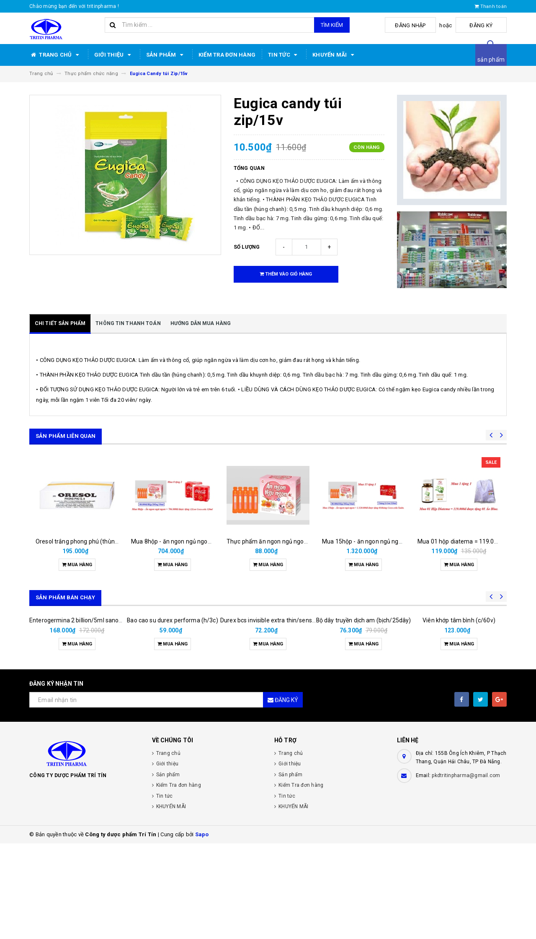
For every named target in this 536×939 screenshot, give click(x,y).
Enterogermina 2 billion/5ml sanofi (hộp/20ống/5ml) (100, 716)
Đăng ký (485, 25)
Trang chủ (55, 55)
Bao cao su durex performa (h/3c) (172, 716)
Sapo (202, 930)
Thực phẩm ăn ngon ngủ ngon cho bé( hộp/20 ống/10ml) (303, 541)
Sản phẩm (166, 55)
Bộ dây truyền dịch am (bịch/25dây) (363, 688)
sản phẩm (491, 59)
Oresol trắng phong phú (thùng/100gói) (88, 541)
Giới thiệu (114, 55)
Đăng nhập (424, 25)
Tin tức (284, 55)
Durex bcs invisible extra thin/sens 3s (270, 716)
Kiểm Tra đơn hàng (226, 55)
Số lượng (247, 247)
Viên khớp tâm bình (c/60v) (459, 716)
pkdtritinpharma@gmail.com (466, 871)
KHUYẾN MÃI (334, 55)
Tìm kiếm (332, 25)
